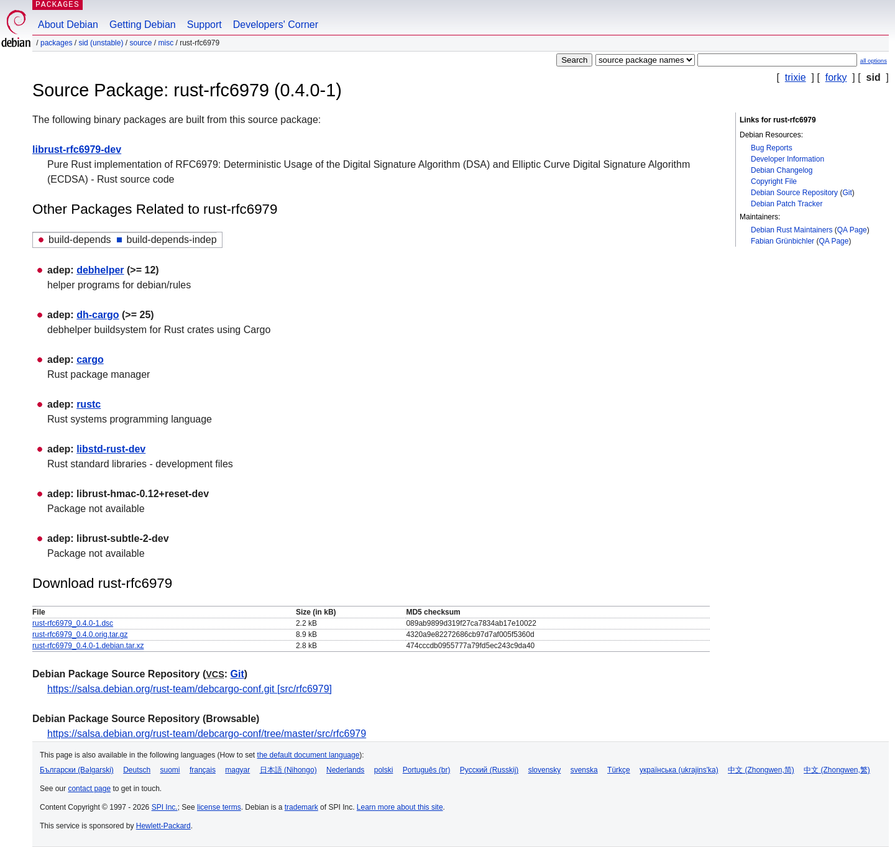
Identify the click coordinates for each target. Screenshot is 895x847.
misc (166, 43)
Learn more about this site (400, 807)
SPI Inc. (165, 807)
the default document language (308, 755)
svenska (584, 770)
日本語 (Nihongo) (288, 770)
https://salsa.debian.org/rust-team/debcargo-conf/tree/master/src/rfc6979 (206, 733)
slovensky (544, 770)
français (203, 770)
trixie (795, 77)
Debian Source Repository (794, 192)
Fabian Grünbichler (782, 241)
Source (140, 43)
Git (846, 192)
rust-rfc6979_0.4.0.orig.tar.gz (79, 634)
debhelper (100, 270)
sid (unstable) (100, 43)
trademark (301, 807)
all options (873, 60)
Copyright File (774, 181)
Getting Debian (142, 24)
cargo (90, 359)
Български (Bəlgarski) (77, 770)
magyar (237, 770)
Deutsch (136, 770)
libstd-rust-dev (110, 449)
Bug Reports (771, 148)
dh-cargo (97, 314)
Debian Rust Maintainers (791, 230)
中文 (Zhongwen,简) (761, 770)
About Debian (68, 24)
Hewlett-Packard (163, 826)
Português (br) (427, 770)
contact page (89, 788)
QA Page (852, 230)
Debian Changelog (781, 170)
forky (836, 77)
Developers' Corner (275, 24)
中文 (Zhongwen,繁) (837, 770)
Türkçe (618, 770)
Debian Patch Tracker (786, 203)
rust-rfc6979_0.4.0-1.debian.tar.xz (88, 645)
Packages (56, 43)
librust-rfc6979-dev (76, 149)
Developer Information (787, 159)
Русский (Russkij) (489, 770)
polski (383, 770)
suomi (170, 770)
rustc (88, 404)
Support (204, 24)
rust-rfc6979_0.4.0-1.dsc (72, 623)
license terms (219, 807)
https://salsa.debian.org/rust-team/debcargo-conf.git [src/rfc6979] (189, 689)
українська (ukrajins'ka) (679, 770)
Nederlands (345, 770)
